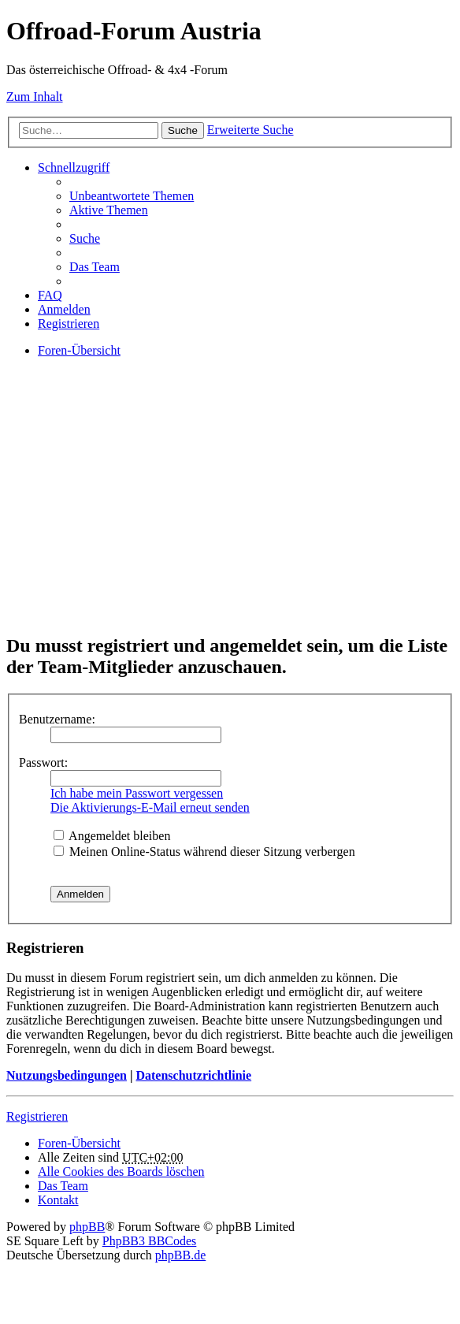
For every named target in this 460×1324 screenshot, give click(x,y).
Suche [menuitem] (84, 238)
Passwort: (43, 762)
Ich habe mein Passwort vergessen (136, 793)
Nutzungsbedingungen (66, 1075)
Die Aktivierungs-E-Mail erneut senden (150, 807)
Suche (183, 130)
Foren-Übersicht (79, 1143)
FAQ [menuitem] (50, 295)
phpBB (87, 1226)
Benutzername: (57, 719)
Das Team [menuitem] (94, 266)
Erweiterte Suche (250, 129)
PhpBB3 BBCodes (149, 1241)
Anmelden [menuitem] (64, 309)
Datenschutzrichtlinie (193, 1075)
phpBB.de (180, 1255)
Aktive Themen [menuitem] (108, 210)
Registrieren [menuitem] (68, 323)
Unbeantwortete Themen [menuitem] (131, 196)
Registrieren (37, 1116)
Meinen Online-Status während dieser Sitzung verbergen (204, 851)
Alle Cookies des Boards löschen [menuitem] (121, 1171)
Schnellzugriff (73, 167)
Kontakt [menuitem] (58, 1200)
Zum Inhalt (34, 96)
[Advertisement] (230, 509)
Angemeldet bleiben (112, 835)
